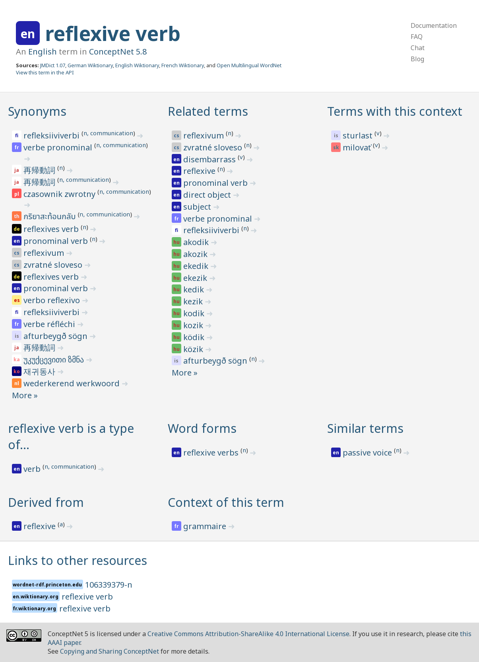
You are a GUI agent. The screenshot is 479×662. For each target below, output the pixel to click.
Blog (417, 59)
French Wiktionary (182, 65)
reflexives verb (52, 229)
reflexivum (44, 252)
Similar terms (365, 428)
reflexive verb (112, 33)
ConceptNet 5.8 (118, 51)
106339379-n (108, 584)
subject (198, 206)
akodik (197, 242)
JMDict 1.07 (52, 65)
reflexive (200, 171)
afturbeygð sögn (56, 336)
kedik (194, 289)
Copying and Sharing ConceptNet (109, 651)
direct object (208, 194)
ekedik (196, 266)
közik (194, 349)
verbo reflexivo (52, 300)
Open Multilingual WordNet (249, 65)
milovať (358, 147)
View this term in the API (45, 72)
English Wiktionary (137, 65)
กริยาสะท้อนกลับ (50, 217)
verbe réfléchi (50, 324)
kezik (194, 301)
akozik (196, 254)
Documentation (434, 25)
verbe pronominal (58, 147)
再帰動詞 (40, 170)
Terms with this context (394, 111)
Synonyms (37, 111)
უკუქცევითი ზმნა (54, 359)
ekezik (196, 278)
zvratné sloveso (53, 264)
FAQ (417, 36)
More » (25, 395)
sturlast (358, 135)
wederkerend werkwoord (72, 383)
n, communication (108, 133)
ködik (194, 337)
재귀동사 (40, 371)
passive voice (368, 452)
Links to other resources (77, 560)
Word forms (202, 428)
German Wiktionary (90, 65)
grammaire (205, 526)
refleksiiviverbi (52, 135)
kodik (194, 313)
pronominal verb (56, 241)
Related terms (208, 111)
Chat (418, 47)
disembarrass (210, 159)
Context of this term (226, 502)
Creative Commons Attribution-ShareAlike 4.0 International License (248, 633)
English (42, 51)
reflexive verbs (211, 452)
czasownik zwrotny (60, 194)
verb (33, 468)
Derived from (46, 502)
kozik (194, 325)
